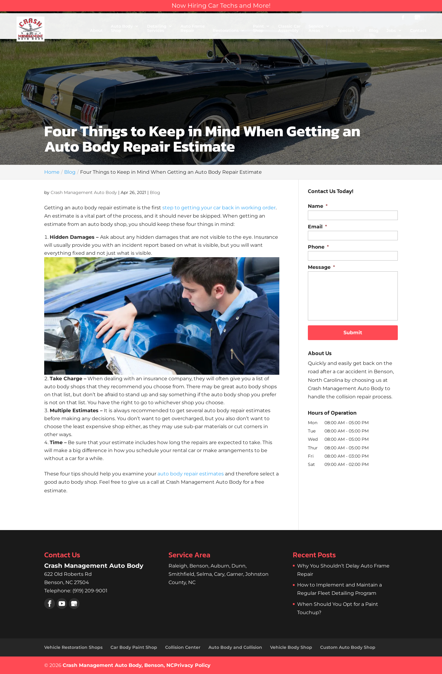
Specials (346, 30)
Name (318, 206)
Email (317, 227)
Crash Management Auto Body (84, 192)
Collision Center (182, 647)
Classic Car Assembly (289, 28)
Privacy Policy (192, 665)
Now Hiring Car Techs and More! (221, 5)
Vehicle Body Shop (291, 647)
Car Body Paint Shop (133, 647)
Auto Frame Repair (192, 28)
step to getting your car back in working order (219, 208)
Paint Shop (258, 28)
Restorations (226, 30)
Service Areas (316, 28)
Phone (318, 247)
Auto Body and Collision (235, 647)
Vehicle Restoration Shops (73, 647)
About (96, 30)
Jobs (391, 30)
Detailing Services (156, 28)
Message (321, 267)
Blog (373, 30)
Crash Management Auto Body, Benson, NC (118, 665)
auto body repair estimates (190, 474)
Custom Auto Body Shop (347, 647)
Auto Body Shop (122, 28)
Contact (418, 30)
